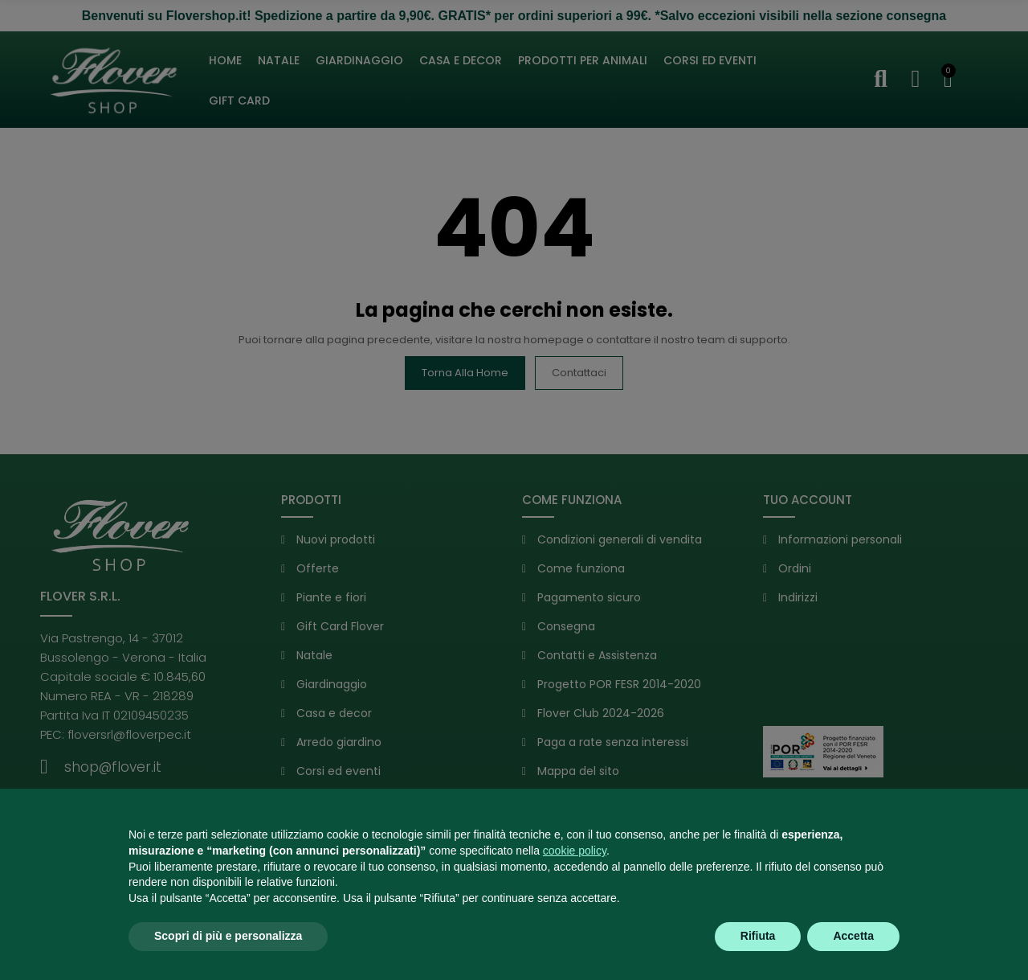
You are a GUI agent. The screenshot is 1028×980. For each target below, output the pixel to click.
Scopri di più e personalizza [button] (228, 935)
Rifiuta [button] (758, 935)
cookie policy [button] (574, 850)
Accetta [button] (853, 935)
